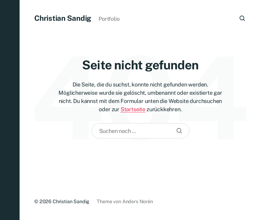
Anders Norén (137, 201)
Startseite (133, 109)
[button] (10, 110)
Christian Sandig (62, 18)
